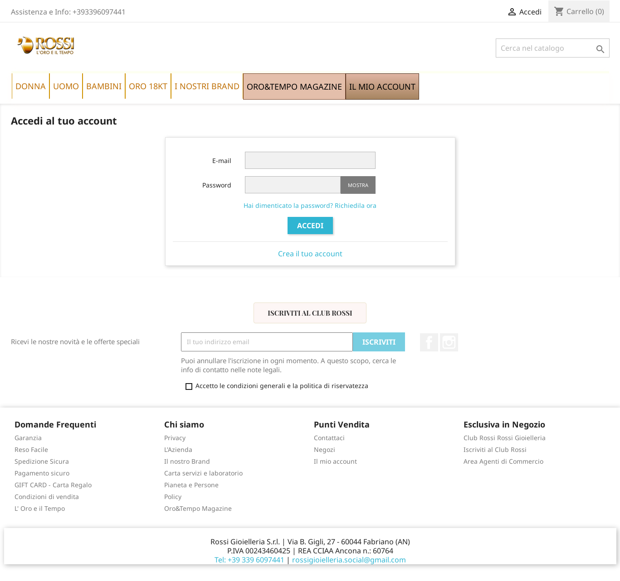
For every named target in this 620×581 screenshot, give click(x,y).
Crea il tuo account (310, 254)
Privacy (175, 437)
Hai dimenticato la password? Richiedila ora (310, 205)
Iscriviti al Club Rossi (310, 312)
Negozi (324, 449)
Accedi (310, 225)
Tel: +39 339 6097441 (249, 560)
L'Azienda (178, 449)
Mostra (358, 185)
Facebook (429, 342)
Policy (172, 496)
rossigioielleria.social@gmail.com (349, 560)
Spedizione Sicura (42, 461)
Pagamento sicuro (42, 473)
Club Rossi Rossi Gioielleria (505, 437)
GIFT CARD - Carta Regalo (53, 484)
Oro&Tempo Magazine (198, 508)
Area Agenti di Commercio (503, 461)
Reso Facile (31, 449)
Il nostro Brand (187, 461)
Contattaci (329, 437)
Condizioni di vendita (47, 496)
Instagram (449, 342)
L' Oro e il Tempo (40, 508)
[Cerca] (553, 48)
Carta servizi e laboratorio (203, 473)
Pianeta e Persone (191, 484)
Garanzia (28, 437)
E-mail (221, 160)
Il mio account (335, 461)
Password (216, 185)
